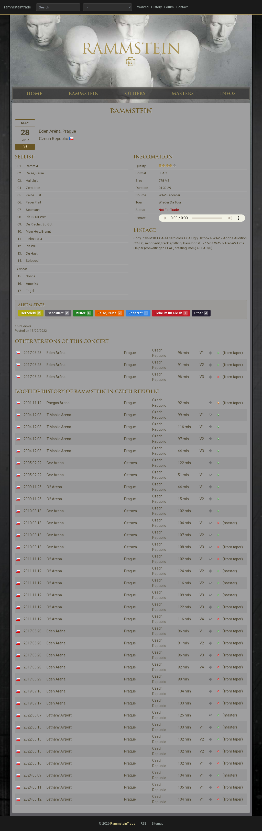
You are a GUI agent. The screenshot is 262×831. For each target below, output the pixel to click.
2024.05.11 (32, 787)
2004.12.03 (32, 415)
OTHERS (135, 93)
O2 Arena (54, 487)
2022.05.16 (32, 763)
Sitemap (157, 823)
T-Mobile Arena (59, 415)
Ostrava (130, 463)
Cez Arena (55, 463)
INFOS (228, 93)
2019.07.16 (32, 691)
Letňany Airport (59, 715)
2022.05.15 (32, 727)
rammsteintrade (17, 7)
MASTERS (183, 93)
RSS (143, 823)
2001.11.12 (32, 403)
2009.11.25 (32, 487)
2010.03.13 (32, 511)
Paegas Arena (58, 403)
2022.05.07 (32, 715)
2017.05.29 (32, 679)
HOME (34, 93)
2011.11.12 (32, 559)
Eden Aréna (56, 353)
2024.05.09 (32, 775)
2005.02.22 (32, 463)
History (156, 7)
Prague (130, 353)
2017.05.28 (32, 353)
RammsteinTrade (122, 823)
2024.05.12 (32, 799)
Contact (182, 7)
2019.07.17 (32, 703)
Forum (169, 7)
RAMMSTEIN (84, 93)
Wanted (143, 7)
